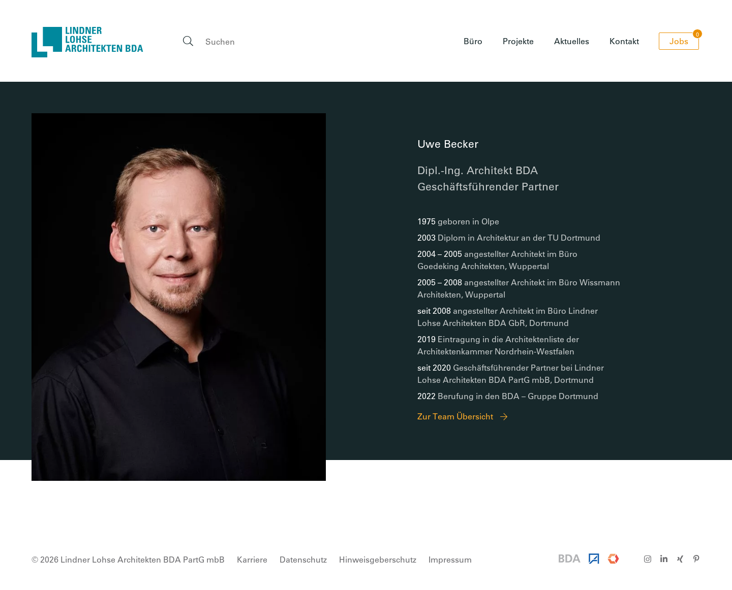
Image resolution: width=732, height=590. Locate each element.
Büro (473, 41)
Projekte (518, 41)
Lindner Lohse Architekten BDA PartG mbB (87, 42)
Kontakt (624, 41)
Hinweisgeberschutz (377, 559)
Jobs (684, 39)
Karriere (252, 559)
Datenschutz (303, 559)
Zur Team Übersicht (455, 416)
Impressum (450, 559)
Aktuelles (571, 41)
